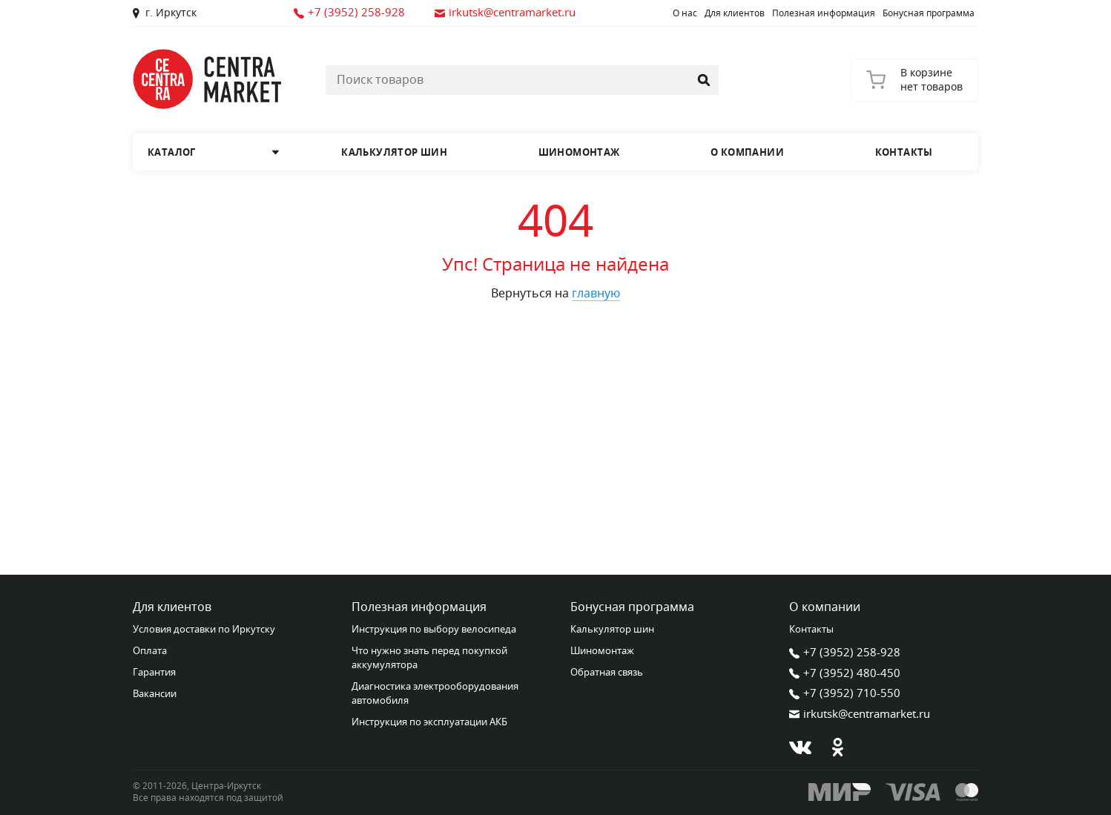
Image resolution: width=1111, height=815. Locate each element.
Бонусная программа (929, 13)
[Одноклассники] (837, 747)
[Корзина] (914, 80)
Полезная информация (823, 13)
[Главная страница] (207, 79)
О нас (685, 13)
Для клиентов (735, 13)
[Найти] (704, 80)
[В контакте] (800, 747)
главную (596, 294)
